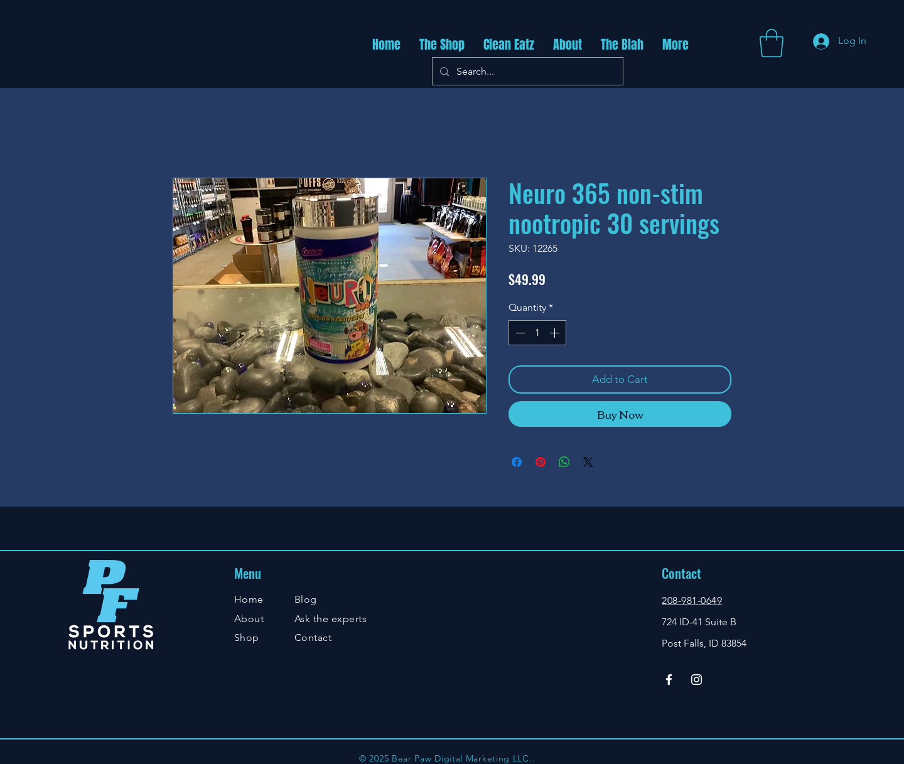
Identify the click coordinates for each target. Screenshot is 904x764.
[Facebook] (669, 679)
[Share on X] (588, 462)
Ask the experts (330, 619)
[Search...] (526, 71)
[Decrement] (519, 333)
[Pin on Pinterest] (540, 462)
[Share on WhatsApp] (564, 462)
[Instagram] (696, 679)
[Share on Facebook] (516, 462)
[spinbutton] (537, 333)
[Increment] (555, 333)
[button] (771, 43)
